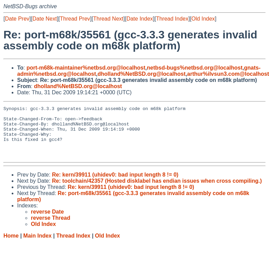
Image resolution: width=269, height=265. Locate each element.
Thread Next (108, 19)
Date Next (44, 19)
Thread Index (172, 19)
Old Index (203, 19)
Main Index (37, 246)
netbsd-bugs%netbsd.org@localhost (195, 68)
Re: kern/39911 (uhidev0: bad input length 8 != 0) (115, 185)
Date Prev (17, 19)
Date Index (139, 19)
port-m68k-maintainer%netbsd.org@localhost (85, 68)
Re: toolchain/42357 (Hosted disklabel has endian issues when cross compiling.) (157, 191)
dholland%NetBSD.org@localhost (141, 74)
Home (11, 246)
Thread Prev (75, 19)
